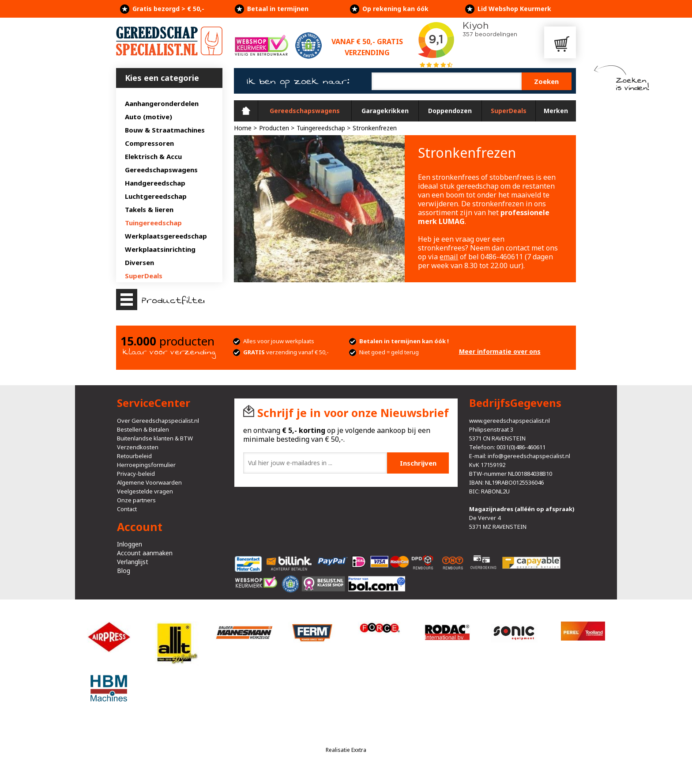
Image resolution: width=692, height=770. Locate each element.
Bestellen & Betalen (143, 429)
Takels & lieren (149, 209)
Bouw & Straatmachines (165, 129)
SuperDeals (143, 275)
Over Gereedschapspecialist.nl (158, 421)
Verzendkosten (137, 447)
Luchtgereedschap (156, 196)
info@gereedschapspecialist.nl (529, 456)
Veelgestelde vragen (145, 491)
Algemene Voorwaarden (149, 482)
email (449, 257)
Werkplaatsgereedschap (166, 235)
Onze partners (136, 500)
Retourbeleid (134, 456)
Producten (274, 128)
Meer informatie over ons (500, 351)
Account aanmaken (145, 553)
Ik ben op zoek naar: (298, 81)
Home (246, 110)
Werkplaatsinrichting (160, 249)
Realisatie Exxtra (346, 750)
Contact (127, 509)
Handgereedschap (155, 182)
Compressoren (149, 143)
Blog (123, 570)
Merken (556, 110)
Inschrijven (418, 463)
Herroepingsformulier (146, 465)
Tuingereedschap (153, 222)
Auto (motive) (148, 116)
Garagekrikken (385, 110)
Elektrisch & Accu (153, 156)
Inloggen (129, 544)
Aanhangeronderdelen (162, 103)
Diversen (139, 262)
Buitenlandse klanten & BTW (155, 438)
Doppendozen (450, 110)
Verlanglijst (132, 562)
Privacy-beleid (136, 474)
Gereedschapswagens (161, 169)
